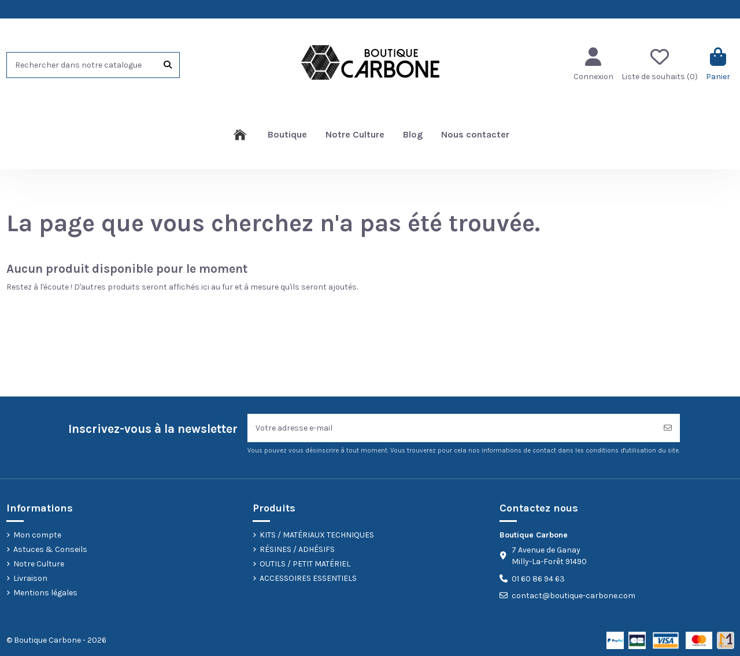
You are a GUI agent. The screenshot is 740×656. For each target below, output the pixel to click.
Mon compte (37, 535)
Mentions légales (45, 593)
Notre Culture (38, 564)
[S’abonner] (668, 428)
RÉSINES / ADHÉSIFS (297, 549)
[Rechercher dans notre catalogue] (168, 65)
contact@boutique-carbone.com (573, 596)
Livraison (30, 578)
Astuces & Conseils (50, 549)
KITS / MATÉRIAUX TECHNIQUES (317, 535)
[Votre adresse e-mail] (451, 428)
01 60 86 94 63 (538, 579)
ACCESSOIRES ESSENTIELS (308, 578)
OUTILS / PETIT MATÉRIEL (305, 564)
